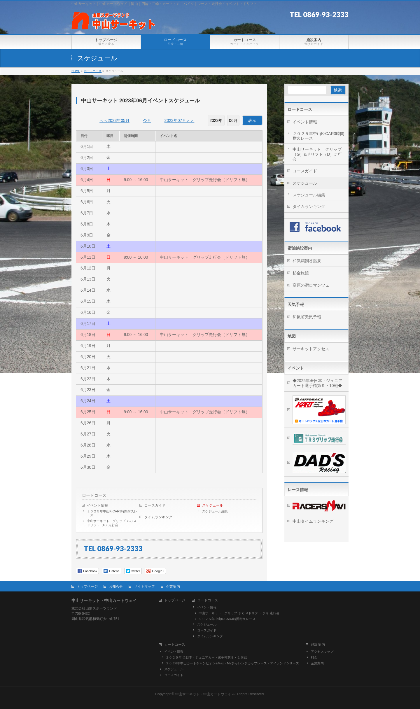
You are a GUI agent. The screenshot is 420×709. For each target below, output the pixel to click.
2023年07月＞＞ (179, 120)
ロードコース (94, 495)
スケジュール (212, 505)
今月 (147, 120)
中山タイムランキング (313, 521)
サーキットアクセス (311, 348)
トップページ (87, 586)
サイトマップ (144, 586)
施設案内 (318, 645)
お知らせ (116, 586)
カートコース (174, 645)
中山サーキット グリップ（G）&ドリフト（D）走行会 (111, 523)
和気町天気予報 (307, 317)
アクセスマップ (322, 651)
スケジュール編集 (215, 511)
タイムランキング (158, 517)
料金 (314, 657)
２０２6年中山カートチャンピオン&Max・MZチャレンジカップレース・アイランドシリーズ (232, 663)
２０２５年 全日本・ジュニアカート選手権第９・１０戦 (206, 657)
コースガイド (154, 505)
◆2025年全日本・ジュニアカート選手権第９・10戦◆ (317, 383)
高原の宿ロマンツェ (311, 285)
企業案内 (173, 586)
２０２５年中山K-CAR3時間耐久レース (112, 513)
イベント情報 (97, 505)
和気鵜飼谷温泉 (307, 260)
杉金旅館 (301, 273)
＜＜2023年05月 (114, 120)
